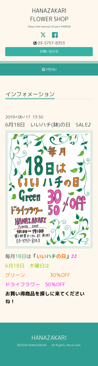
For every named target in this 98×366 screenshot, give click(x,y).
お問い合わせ (49, 51)
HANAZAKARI (52, 338)
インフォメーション (30, 95)
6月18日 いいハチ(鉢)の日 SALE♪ (48, 124)
